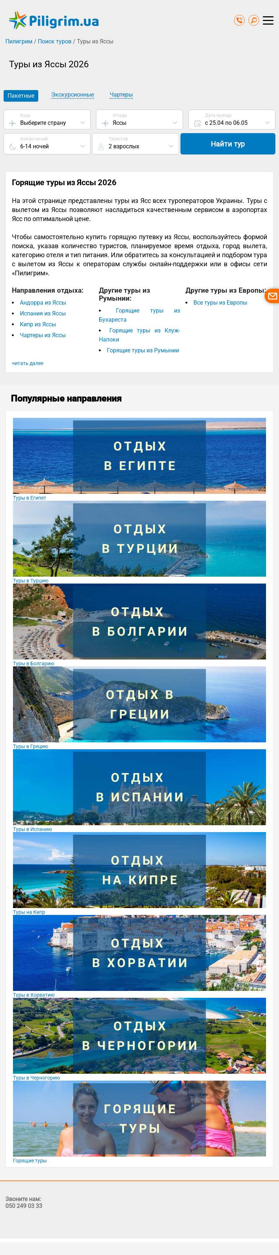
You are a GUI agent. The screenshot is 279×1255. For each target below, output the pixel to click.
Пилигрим (18, 41)
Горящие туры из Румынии (143, 350)
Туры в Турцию (30, 581)
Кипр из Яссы (38, 324)
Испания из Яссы (43, 313)
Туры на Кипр (29, 912)
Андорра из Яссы (43, 303)
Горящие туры (30, 1161)
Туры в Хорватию (34, 995)
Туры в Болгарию (33, 664)
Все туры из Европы (220, 303)
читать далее (27, 363)
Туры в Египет (29, 498)
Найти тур (232, 144)
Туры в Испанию (32, 829)
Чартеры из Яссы (43, 335)
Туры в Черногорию (36, 1078)
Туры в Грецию (30, 747)
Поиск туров (54, 41)
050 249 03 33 (23, 1206)
